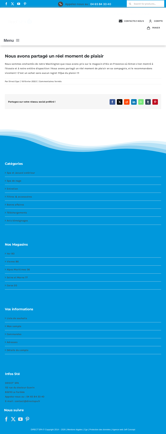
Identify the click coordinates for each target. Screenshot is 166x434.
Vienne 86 (13, 261)
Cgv (86, 429)
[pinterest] (25, 3)
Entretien (12, 188)
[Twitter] (13, 419)
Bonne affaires (15, 204)
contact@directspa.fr (27, 401)
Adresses (12, 342)
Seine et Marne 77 (17, 277)
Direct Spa (14, 81)
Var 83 (10, 253)
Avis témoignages (17, 220)
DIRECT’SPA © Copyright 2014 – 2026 (48, 429)
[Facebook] (6, 419)
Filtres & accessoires (19, 196)
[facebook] (6, 3)
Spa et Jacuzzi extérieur (21, 172)
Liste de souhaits (17, 318)
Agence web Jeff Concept (123, 429)
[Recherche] (130, 3)
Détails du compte (17, 350)
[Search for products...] (145, 3)
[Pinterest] (27, 419)
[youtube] (18, 3)
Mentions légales (75, 429)
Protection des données (100, 429)
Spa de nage (14, 180)
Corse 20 (12, 285)
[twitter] (12, 3)
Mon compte (14, 326)
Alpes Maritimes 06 (18, 269)
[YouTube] (20, 419)
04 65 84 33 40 (100, 4)
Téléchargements (17, 212)
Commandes (14, 334)
